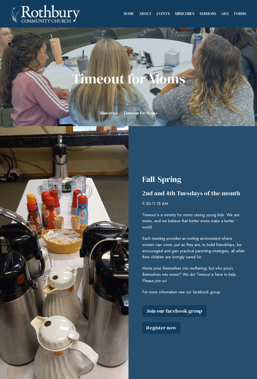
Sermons (208, 13)
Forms (240, 13)
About (145, 13)
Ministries (185, 13)
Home (129, 13)
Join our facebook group (174, 310)
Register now (161, 327)
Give (225, 13)
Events (163, 13)
